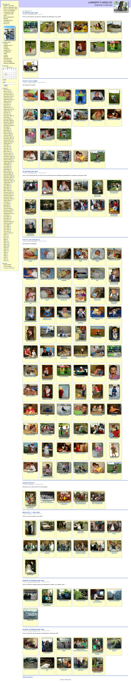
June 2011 (6, 114)
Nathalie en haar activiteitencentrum (47, 313)
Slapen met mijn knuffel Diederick (97, 313)
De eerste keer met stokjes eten (47, 664)
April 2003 (6, 220)
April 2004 (6, 207)
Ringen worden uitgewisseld (97, 527)
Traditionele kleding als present (30, 547)
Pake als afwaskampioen (47, 226)
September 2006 (8, 161)
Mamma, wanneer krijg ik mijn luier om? (64, 293)
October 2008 (7, 124)
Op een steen (97, 157)
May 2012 (6, 106)
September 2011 (8, 109)
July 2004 (6, 202)
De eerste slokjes (30, 96)
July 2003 (6, 215)
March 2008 (7, 132)
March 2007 (7, 151)
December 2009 (8, 115)
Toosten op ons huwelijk (97, 546)
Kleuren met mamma (64, 448)
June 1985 (6, 225)
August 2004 (7, 200)
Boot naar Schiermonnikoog (81, 27)
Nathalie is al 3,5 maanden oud (30, 295)
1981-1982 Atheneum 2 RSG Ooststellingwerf (81, 498)
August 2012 (7, 101)
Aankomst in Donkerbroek (30, 186)
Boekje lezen (30, 156)
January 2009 (7, 119)
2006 (5, 244)
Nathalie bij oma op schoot (30, 314)
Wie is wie (6, 23)
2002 (5, 250)
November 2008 (8, 122)
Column (6, 43)
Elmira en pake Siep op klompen (97, 646)
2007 (5, 242)
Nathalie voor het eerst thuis (47, 254)
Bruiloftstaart (30, 567)
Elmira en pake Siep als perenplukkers (47, 597)
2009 (5, 239)
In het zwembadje (81, 371)
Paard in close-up (64, 48)
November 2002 (8, 221)
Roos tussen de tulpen (114, 97)
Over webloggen (8, 61)
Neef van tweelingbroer (64, 546)
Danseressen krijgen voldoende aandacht (81, 547)
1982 (5, 254)
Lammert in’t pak (30, 528)
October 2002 (7, 223)
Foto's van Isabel (32, 82)
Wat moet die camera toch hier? (97, 274)
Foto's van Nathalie (32, 241)
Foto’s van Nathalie (31, 240)
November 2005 (8, 177)
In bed (47, 410)
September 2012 (8, 99)
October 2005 (7, 179)
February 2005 (7, 192)
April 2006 (6, 169)
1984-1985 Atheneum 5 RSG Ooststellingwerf (97, 498)
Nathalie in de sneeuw (114, 392)
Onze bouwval (7, 60)
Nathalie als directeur (47, 429)
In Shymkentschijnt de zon (81, 527)
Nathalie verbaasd (64, 313)
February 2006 (7, 172)
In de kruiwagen (30, 136)
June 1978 (6, 229)
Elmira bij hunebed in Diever (30, 663)
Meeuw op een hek (30, 48)
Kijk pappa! (114, 410)
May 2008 (6, 130)
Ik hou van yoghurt (47, 135)
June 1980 (6, 228)
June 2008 (6, 128)
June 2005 (6, 185)
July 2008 (6, 127)
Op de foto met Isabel (81, 410)
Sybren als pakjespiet (97, 206)
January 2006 (7, 174)
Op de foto (64, 115)
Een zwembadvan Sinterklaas (114, 208)
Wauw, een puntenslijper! (114, 114)
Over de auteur (8, 266)
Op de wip (97, 27)
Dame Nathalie (30, 449)
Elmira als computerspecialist (97, 595)
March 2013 (7, 91)
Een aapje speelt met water (64, 206)
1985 (5, 252)
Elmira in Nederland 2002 (33, 629)
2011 (5, 238)
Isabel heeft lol (30, 115)
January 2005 (7, 194)
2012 (5, 236)
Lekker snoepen (114, 372)
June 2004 (6, 203)
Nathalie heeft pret (30, 274)
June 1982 (6, 226)
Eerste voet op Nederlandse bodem (64, 644)
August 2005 (7, 182)
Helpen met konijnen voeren (30, 27)
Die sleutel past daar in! (47, 156)
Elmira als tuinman (81, 595)
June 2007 (6, 146)
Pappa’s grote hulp (30, 429)
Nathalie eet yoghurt (47, 392)
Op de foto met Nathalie (64, 96)
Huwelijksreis (7, 52)
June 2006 (6, 166)
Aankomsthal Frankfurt (30, 595)
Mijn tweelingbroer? (9, 17)
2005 (5, 246)
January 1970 (7, 233)
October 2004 (7, 197)
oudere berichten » (28, 677)
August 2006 (7, 163)
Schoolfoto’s (29, 483)
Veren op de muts (30, 333)
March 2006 (7, 171)
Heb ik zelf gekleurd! (81, 448)
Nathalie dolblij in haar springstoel (80, 315)
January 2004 (7, 208)
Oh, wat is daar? (80, 97)
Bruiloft (29, 513)
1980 (5, 255)
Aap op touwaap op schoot (97, 188)
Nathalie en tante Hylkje (64, 186)
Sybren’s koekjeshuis (81, 206)
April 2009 (6, 117)
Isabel (5, 15)
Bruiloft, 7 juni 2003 (31, 512)
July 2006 (6, 164)
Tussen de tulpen (97, 332)
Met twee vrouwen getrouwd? (114, 547)
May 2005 (6, 187)
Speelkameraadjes (64, 135)
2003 (5, 249)
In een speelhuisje (114, 47)
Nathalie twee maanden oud (47, 274)
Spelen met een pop (81, 115)
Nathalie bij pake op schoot (47, 188)
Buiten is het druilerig (47, 526)
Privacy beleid (7, 264)
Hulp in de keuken (30, 410)
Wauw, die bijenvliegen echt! (97, 294)
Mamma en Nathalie (47, 351)
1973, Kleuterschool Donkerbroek (30, 500)
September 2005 (8, 181)
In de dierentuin (30, 207)
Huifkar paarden (47, 47)
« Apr (4, 79)
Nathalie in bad (81, 274)
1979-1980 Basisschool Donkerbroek (64, 498)
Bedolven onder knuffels (64, 27)
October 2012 (7, 98)
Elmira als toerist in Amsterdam (64, 664)
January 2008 (7, 135)
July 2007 (6, 145)
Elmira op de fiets (97, 665)
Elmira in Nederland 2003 (33, 580)
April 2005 (6, 189)
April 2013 (6, 89)
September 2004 (8, 198)
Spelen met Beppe (30, 390)
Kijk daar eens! (81, 429)
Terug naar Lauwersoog (30, 66)
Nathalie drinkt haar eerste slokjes (30, 255)
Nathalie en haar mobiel (114, 254)
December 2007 (8, 137)
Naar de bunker (114, 27)
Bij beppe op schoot (97, 371)
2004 (5, 247)
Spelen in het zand (81, 468)
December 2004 (8, 195)
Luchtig (5, 55)
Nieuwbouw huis (8, 58)
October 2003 (7, 211)
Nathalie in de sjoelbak (97, 351)
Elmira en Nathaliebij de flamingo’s (114, 186)
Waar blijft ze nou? (64, 526)
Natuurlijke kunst (8, 20)
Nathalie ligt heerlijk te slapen (97, 255)
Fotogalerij (6, 48)
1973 (5, 259)
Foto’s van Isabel (30, 81)
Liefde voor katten (114, 431)
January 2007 (7, 154)
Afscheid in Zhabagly (30, 644)
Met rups (81, 157)
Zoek (4, 82)
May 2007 (6, 148)
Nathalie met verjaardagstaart (64, 352)
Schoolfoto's (31, 484)
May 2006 (6, 167)
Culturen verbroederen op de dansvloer (47, 547)
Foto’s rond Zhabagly (9, 10)
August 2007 (7, 143)
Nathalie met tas (114, 450)
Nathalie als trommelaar (80, 333)
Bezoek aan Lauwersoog (81, 186)
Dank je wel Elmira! (64, 595)
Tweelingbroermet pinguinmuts (30, 227)
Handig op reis (7, 50)
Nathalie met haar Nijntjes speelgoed (64, 274)
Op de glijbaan (47, 27)
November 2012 (8, 96)
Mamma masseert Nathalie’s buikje (81, 255)
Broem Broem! (64, 332)
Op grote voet (97, 392)
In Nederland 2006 (30, 13)
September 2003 (8, 213)
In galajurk (47, 450)
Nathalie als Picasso (64, 392)
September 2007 (8, 142)
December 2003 (8, 210)
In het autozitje (114, 333)
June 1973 (6, 231)
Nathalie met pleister (80, 48)
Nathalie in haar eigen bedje (64, 254)
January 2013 (7, 93)
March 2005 (7, 190)
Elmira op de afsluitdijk (114, 595)
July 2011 (6, 112)
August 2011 (7, 111)
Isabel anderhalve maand (97, 96)
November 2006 (8, 158)
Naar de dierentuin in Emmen (114, 644)
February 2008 (7, 133)
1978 (5, 257)
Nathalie (6, 18)
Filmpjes (6, 47)
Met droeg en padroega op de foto (114, 527)
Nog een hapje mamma (30, 352)
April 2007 (6, 150)
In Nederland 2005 (30, 171)
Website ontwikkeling (9, 63)
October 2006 (7, 159)
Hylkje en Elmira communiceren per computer (81, 644)
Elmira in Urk (30, 615)
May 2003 (6, 218)
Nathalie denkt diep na (80, 295)
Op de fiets (97, 47)
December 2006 (8, 156)
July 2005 (6, 184)
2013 (5, 234)
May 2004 (6, 205)
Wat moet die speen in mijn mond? (47, 294)
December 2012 (8, 94)
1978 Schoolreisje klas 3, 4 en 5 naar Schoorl (47, 497)
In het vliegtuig (47, 645)
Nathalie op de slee (64, 410)
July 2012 (6, 102)
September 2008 (8, 125)
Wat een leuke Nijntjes (47, 115)
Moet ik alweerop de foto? (114, 295)
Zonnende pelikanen (47, 206)
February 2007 (7, 153)
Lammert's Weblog (100, 2)
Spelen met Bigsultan (97, 410)
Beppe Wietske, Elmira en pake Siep (81, 664)
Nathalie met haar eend (80, 392)
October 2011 (7, 107)
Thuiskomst (47, 96)
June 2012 (6, 104)
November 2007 (8, 138)
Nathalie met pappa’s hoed (114, 313)
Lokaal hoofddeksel (97, 115)
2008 (5, 241)
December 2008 (8, 120)
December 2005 (8, 176)
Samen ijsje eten (64, 157)
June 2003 (6, 216)
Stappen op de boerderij (47, 332)
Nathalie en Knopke (81, 351)
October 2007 (7, 140)
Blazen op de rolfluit (64, 431)
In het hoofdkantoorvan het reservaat (114, 276)
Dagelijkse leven (8, 45)
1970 (5, 260)
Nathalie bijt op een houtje (47, 470)
